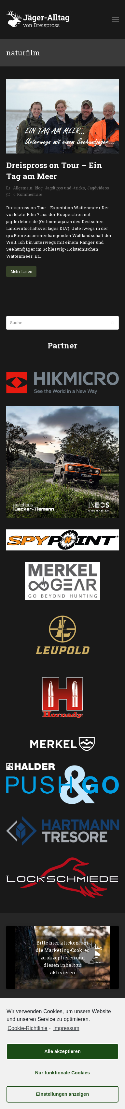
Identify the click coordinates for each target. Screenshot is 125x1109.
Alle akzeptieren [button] (62, 1051)
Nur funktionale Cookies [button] (62, 1072)
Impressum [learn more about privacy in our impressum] (66, 1028)
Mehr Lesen (21, 271)
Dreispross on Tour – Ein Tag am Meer (54, 170)
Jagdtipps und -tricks (65, 187)
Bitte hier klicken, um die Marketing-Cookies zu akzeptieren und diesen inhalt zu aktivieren (62, 957)
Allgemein (22, 187)
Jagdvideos (98, 187)
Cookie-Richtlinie (27, 1028)
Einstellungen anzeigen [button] (62, 1094)
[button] (115, 19)
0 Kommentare (27, 194)
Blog (39, 187)
